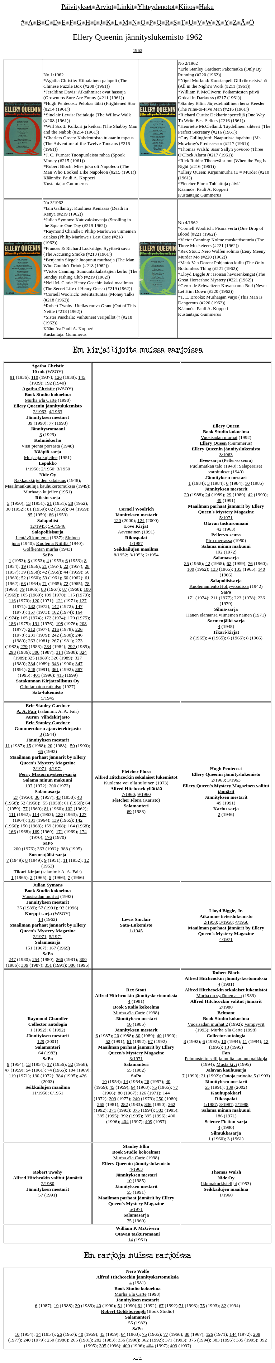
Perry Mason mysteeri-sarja (47, 774)
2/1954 (151, 554)
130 (35, 1075)
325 (31, 658)
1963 (137, 50)
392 (124, 1115)
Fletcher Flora (127, 800)
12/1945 (38, 526)
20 (186, 494)
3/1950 (63, 469)
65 (40, 751)
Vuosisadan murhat (219, 437)
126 (58, 377)
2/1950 (47, 469)
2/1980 (226, 1007)
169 (35, 831)
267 (55, 640)
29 (229, 494)
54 (28, 1070)
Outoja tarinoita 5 (239, 1075)
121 (59, 600)
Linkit (125, 6)
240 (136, 1098)
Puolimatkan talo (206, 466)
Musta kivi (227, 1064)
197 (29, 785)
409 (148, 1121)
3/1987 (226, 1104)
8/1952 (120, 554)
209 (112, 1098)
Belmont (225, 1012)
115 (71, 595)
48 (79, 797)
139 (55, 820)
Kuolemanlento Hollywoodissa (218, 586)
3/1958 (226, 922)
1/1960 (226, 1195)
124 (140, 520)
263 (31, 640)
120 (35, 600)
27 (15, 797)
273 (78, 640)
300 (83, 959)
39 (30, 423)
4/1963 (55, 411)
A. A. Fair (26, 711)
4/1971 (55, 768)
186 (12, 623)
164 (78, 612)
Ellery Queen (213, 443)
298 (12, 652)
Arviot (104, 6)
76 (250, 563)
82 (50, 509)
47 (7, 1070)
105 (24, 595)
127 (83, 600)
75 (154, 1087)
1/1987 (136, 543)
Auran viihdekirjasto (47, 717)
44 (65, 572)
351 (48, 965)
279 (24, 646)
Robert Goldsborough (123, 1311)
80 (120, 1093)
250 (159, 1098)
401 (36, 675)
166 (12, 831)
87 (64, 589)
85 (30, 514)
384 (59, 1075)
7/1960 (128, 794)
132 (31, 606)
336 (148, 1104)
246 (78, 635)
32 (70, 1064)
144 (166, 1093)
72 (65, 583)
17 (49, 1064)
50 (87, 572)
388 (64, 848)
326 (54, 658)
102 (68, 808)
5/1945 (47, 698)
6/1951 (56, 1093)
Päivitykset (76, 6)
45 (112, 1087)
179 (71, 617)
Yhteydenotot (156, 6)
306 (35, 652)
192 (48, 383)
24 (207, 494)
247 (12, 959)
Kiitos (187, 6)
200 (52, 785)
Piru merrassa (219, 540)
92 (62, 907)
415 (60, 675)
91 (12, 377)
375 (136, 1110)
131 (31, 820)
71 (44, 583)
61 (87, 577)
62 (229, 563)
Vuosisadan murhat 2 (208, 1024)
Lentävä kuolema (32, 537)
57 (40, 907)
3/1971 (39, 768)
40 (159, 1035)
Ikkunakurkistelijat (219, 1183)
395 (148, 1115)
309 (24, 965)
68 (23, 583)
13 (28, 503)
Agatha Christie (38, 388)
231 (31, 635)
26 (146, 1081)
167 (52, 948)
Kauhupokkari (226, 1093)
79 (22, 589)
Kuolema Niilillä (53, 543)
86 (51, 514)
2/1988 (241, 1104)
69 (129, 811)
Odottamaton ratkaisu (40, 686)
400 (171, 1115)
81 (29, 509)
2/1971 (39, 936)
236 (261, 597)
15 (28, 745)
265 (100, 1104)
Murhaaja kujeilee (40, 491)
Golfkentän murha (40, 549)
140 (261, 569)
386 (72, 965)
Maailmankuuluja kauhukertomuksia (40, 486)
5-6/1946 (56, 526)
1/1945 (136, 930)
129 (40, 1041)
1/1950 (31, 469)
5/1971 (226, 517)
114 (35, 814)
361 (55, 669)
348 (31, 669)
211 (214, 597)
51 (120, 1305)
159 (47, 825)
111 (12, 814)
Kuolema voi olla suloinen (129, 783)
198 (59, 623)
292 (72, 646)
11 (7, 745)
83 (43, 589)
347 (78, 663)
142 (55, 606)
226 (78, 629)
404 (125, 1121)
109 (47, 595)
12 (86, 860)
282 (124, 1104)
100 (87, 589)
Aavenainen (129, 532)
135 (237, 569)
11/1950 (39, 1093)
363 (40, 848)
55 (45, 803)
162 (56, 612)
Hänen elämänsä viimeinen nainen (219, 615)
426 (83, 1075)
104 (71, 1070)
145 (81, 377)
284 (47, 646)
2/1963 (39, 411)
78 (87, 583)
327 (78, 658)
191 (35, 623)
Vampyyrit (254, 1024)
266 (59, 959)
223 (237, 597)
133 (214, 569)
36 (37, 797)
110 (34, 377)
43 (58, 797)
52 (23, 577)
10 (247, 483)
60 (65, 577)
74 (49, 1070)
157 (31, 612)
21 (49, 503)
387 (78, 669)
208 (83, 623)
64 (87, 803)
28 (70, 503)
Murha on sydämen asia (219, 995)
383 (159, 1110)
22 (65, 566)
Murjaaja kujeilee (41, 457)
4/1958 (241, 922)
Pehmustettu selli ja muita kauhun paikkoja (226, 1058)
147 (78, 606)
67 (150, 1041)
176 (48, 837)
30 (8, 509)
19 (23, 566)
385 (100, 1115)
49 (219, 500)
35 (186, 563)
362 (171, 1104)
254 (35, 959)
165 (24, 617)
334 (31, 663)
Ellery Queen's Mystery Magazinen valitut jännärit (226, 788)
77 (51, 423)
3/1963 (226, 454)
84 (72, 509)
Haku (206, 6)
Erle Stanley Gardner (47, 722)
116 (12, 600)
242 (55, 635)
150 (24, 825)
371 (112, 1110)
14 (40, 919)
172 (47, 617)
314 (59, 652)
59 (44, 577)
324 (83, 652)
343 (55, 663)
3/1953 (136, 554)
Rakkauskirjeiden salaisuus (40, 480)
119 (12, 1075)
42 (44, 572)
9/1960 (144, 794)
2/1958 (210, 922)
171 (190, 597)
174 (83, 831)
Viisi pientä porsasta (40, 446)
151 (29, 948)
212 (31, 629)
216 (55, 629)
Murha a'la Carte (41, 400)
